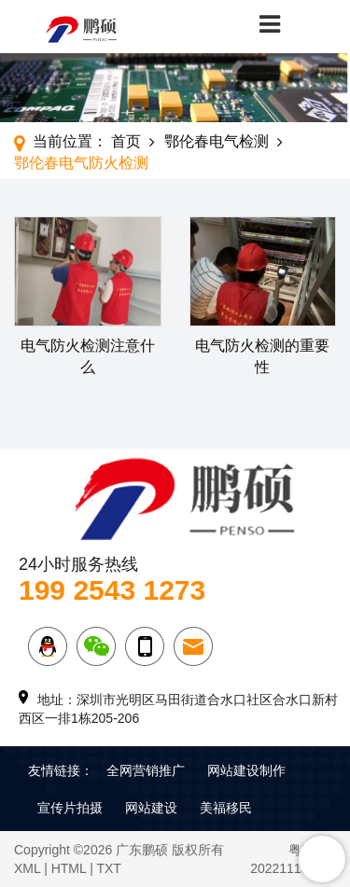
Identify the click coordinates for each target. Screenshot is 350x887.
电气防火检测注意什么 (88, 356)
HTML (69, 868)
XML (27, 868)
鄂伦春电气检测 (216, 141)
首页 (126, 141)
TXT (108, 868)
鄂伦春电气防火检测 (81, 163)
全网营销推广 (145, 770)
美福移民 (226, 807)
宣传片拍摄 (70, 807)
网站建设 (151, 807)
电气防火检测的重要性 (262, 356)
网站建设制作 (246, 770)
